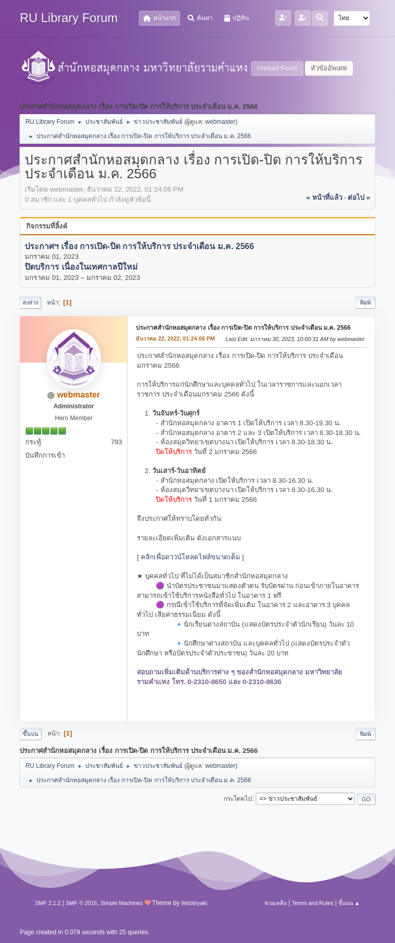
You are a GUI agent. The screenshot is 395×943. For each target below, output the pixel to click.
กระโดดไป (238, 798)
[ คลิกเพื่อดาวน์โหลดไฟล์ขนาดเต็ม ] (190, 557)
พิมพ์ (365, 302)
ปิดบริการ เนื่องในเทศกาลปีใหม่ (81, 267)
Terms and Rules (312, 903)
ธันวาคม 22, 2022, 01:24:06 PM (175, 338)
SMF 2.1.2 (48, 903)
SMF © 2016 (81, 903)
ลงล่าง (30, 302)
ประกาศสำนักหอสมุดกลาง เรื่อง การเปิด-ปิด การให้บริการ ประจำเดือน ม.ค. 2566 (243, 327)
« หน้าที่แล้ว (324, 197)
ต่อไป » (359, 197)
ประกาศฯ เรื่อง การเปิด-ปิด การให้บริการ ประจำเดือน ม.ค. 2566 (139, 246)
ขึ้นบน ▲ (349, 903)
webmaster (220, 121)
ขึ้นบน (31, 734)
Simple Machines (121, 903)
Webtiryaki (194, 903)
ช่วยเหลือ (275, 903)
